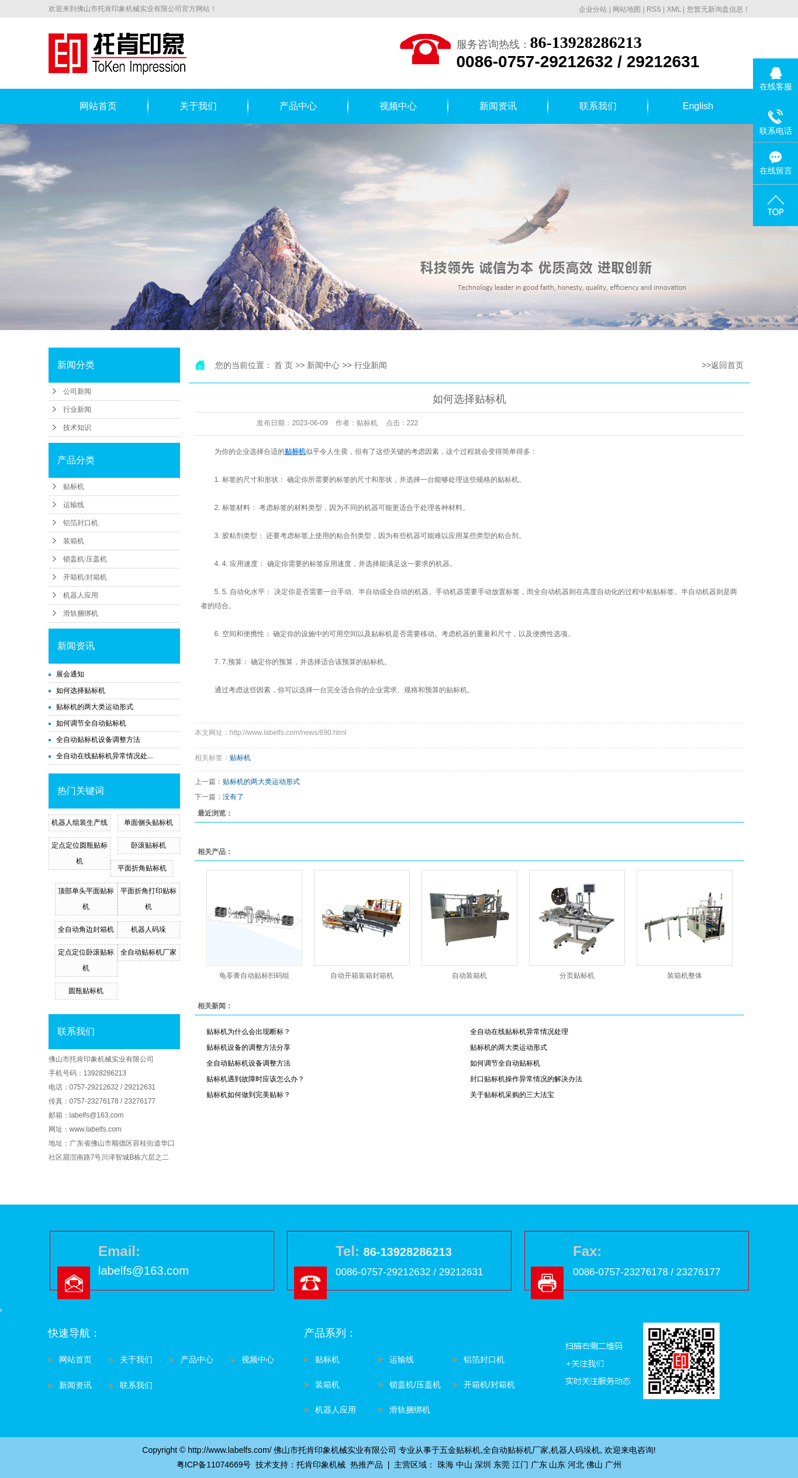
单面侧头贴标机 (148, 822)
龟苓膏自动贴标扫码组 (254, 976)
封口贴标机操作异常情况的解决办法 (526, 1079)
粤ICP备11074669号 (214, 1464)
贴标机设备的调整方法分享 (248, 1047)
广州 (613, 1464)
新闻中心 (323, 365)
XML (673, 9)
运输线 (73, 505)
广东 (539, 1464)
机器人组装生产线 (79, 822)
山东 (557, 1464)
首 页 (283, 365)
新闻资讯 (498, 106)
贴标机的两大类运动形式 (94, 707)
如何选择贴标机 (80, 690)
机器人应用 (80, 595)
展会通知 (70, 674)
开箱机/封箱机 (85, 577)
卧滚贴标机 (148, 845)
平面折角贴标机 (142, 868)
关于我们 (198, 106)
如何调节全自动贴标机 (91, 723)
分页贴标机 (577, 976)
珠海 (445, 1464)
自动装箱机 (469, 976)
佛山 (594, 1464)
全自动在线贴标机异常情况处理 (519, 1032)
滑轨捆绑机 (80, 613)
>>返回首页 (723, 365)
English (698, 106)
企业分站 (593, 9)
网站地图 (627, 9)
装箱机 (73, 541)
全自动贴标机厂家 (148, 952)
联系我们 (598, 106)
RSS (654, 9)
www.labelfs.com (96, 1129)
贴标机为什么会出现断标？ (248, 1032)
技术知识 (77, 428)
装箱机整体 (684, 976)
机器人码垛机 (575, 1450)
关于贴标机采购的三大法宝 (512, 1095)
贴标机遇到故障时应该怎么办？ (255, 1079)
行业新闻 (77, 409)
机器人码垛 (148, 929)
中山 (464, 1464)
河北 (576, 1464)
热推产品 (366, 1464)
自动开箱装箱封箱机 (361, 976)
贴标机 (73, 487)
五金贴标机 (460, 1450)
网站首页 (98, 106)
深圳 (483, 1464)
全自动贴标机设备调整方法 (98, 739)
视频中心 (398, 106)
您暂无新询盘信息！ (718, 9)
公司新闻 (77, 391)
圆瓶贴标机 (85, 991)
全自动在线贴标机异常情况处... (104, 756)
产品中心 (298, 106)
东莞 (501, 1464)
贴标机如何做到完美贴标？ (248, 1095)
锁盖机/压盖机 (85, 559)
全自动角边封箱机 (86, 929)
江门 (520, 1464)
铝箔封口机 (80, 523)
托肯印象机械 (321, 1464)
